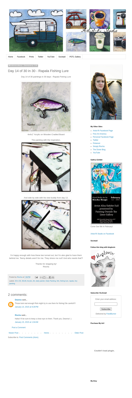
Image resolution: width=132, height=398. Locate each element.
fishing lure (64, 281)
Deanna (18, 300)
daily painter (40, 281)
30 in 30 (18, 281)
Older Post (79, 333)
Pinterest (96, 143)
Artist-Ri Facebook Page (103, 131)
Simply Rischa (99, 146)
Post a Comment (18, 327)
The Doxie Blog (99, 150)
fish (58, 281)
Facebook (21, 57)
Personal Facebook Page (103, 137)
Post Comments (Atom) (28, 337)
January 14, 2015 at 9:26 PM (26, 307)
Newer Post (13, 333)
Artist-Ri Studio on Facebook (102, 234)
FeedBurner (111, 314)
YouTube (50, 57)
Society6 (62, 57)
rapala (71, 281)
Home (10, 57)
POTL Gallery (75, 57)
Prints (31, 57)
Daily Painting (51, 281)
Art (34, 281)
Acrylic (29, 281)
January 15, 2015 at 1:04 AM (26, 322)
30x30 (24, 281)
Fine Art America (99, 134)
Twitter (40, 57)
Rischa (18, 315)
